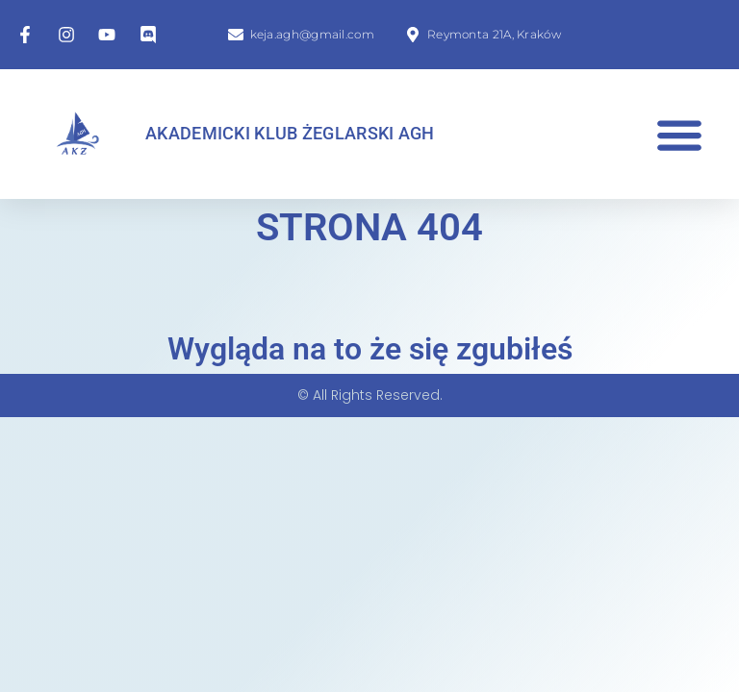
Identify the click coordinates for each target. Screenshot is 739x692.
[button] (679, 134)
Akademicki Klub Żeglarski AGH (290, 133)
